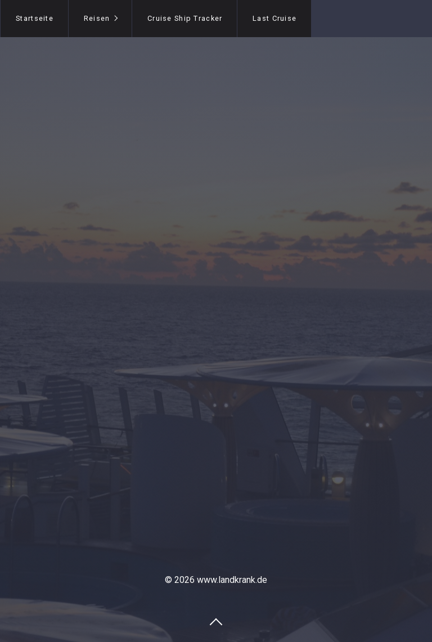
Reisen (97, 18)
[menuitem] (34, 18)
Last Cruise (274, 18)
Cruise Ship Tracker (184, 18)
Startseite (34, 18)
